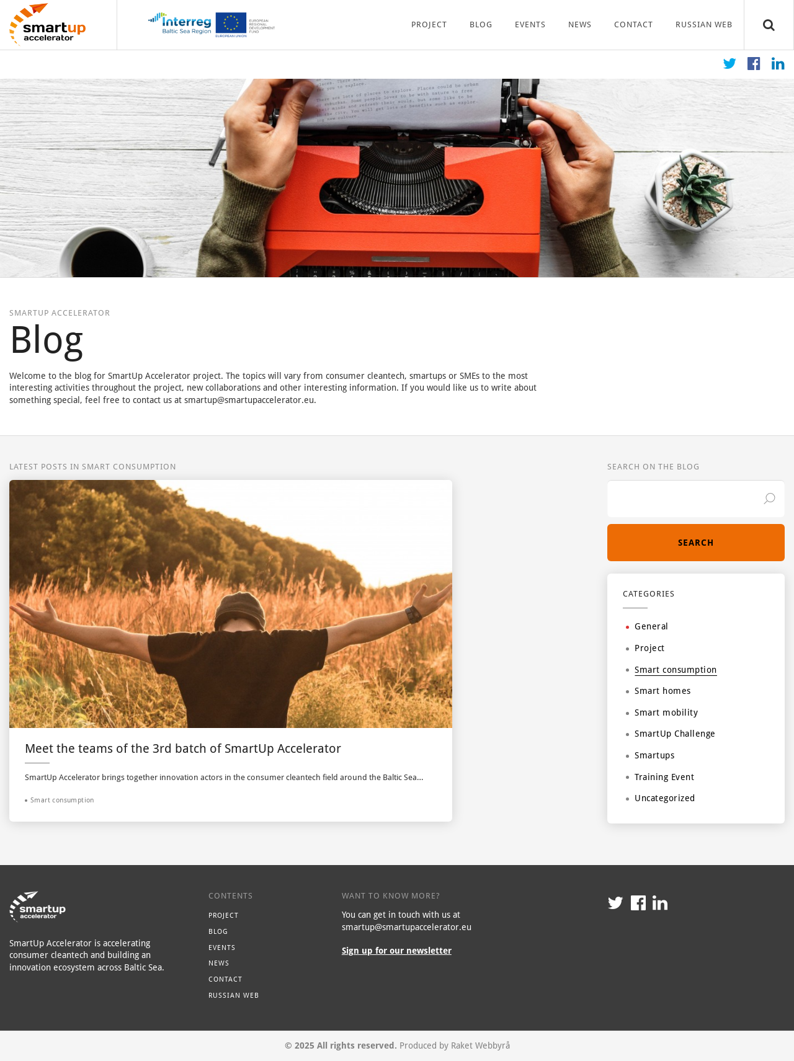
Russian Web (704, 24)
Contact (633, 24)
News (580, 24)
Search (696, 543)
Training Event (660, 777)
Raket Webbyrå (480, 1045)
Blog (481, 24)
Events (530, 24)
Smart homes (658, 691)
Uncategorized (660, 798)
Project (429, 24)
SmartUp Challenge (671, 734)
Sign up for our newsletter (397, 951)
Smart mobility (662, 712)
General (647, 626)
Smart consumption (671, 670)
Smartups (650, 755)
